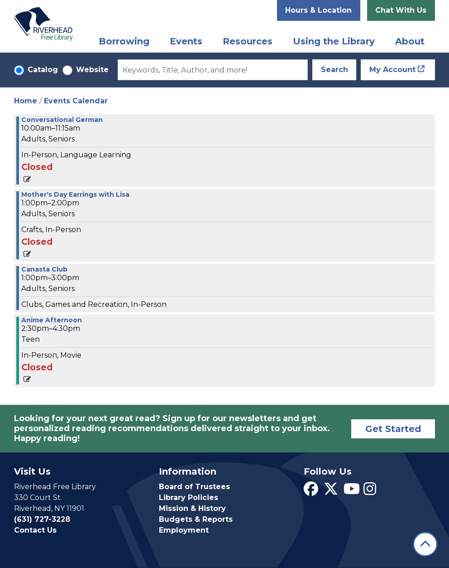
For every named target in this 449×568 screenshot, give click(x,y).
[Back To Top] (425, 544)
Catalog (43, 69)
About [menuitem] (410, 41)
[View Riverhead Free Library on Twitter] (331, 491)
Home (25, 101)
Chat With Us (400, 10)
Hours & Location (318, 10)
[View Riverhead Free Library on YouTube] (352, 491)
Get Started (393, 428)
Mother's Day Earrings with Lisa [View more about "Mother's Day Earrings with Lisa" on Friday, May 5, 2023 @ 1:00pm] (75, 194)
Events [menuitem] (186, 41)
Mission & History (192, 508)
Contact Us (35, 530)
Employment (184, 530)
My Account (392, 69)
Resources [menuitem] (247, 41)
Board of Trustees (194, 486)
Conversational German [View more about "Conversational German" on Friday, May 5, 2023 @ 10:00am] (62, 120)
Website (92, 69)
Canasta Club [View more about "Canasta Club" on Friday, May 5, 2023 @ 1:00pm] (44, 269)
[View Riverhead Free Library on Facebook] (311, 491)
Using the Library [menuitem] (334, 41)
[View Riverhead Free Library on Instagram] (369, 491)
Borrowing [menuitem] (124, 41)
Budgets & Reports (196, 519)
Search (334, 69)
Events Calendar (76, 101)
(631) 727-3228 (42, 519)
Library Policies (188, 497)
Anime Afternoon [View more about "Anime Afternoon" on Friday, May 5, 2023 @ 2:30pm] (51, 320)
